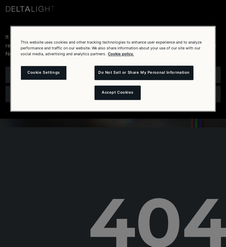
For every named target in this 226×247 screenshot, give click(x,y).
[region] (113, 68)
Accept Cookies (118, 92)
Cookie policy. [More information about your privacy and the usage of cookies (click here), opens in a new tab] (121, 54)
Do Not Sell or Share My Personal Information (144, 72)
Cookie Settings (43, 72)
